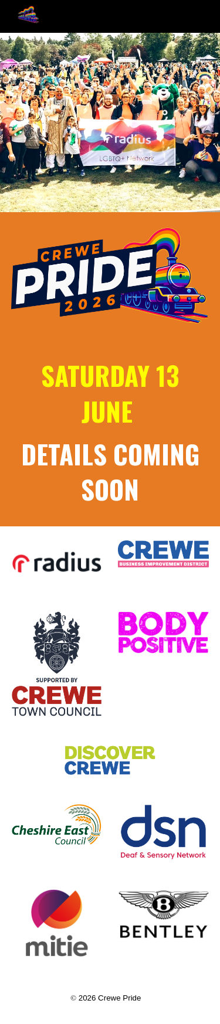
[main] (110, 432)
